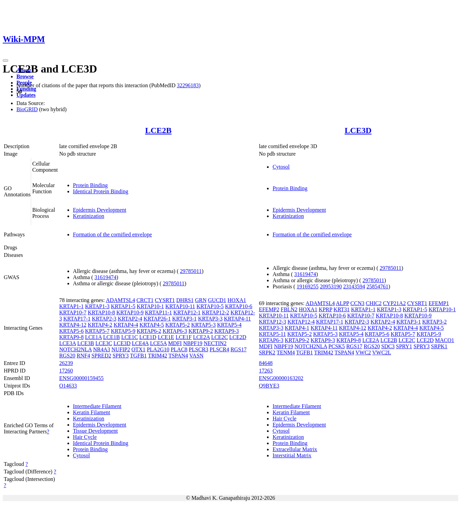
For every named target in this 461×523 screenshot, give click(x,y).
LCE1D (147, 337)
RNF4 (83, 355)
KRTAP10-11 (180, 306)
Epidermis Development (99, 210)
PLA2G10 (158, 349)
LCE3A (67, 343)
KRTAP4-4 (126, 325)
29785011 (191, 271)
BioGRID (27, 109)
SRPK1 (439, 346)
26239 (66, 363)
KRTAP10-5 (210, 306)
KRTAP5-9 (123, 331)
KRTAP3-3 (210, 319)
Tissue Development (95, 431)
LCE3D (358, 130)
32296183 (188, 85)
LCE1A (93, 337)
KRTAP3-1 (184, 319)
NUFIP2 (121, 349)
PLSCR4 (219, 349)
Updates (26, 95)
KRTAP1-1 (71, 306)
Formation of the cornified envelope (112, 234)
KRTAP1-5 (123, 306)
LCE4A (140, 343)
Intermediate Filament (97, 406)
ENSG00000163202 (281, 378)
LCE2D (237, 337)
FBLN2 (289, 309)
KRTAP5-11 (272, 334)
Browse (25, 76)
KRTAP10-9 (130, 312)
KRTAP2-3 (104, 319)
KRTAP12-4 (301, 322)
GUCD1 (217, 300)
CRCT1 (145, 300)
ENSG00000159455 (81, 378)
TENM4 (286, 352)
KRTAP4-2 (100, 325)
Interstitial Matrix (291, 455)
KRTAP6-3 (175, 331)
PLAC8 (179, 349)
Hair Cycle (85, 437)
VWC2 (363, 352)
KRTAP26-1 (157, 319)
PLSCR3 (198, 349)
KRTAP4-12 (73, 325)
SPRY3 (121, 355)
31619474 (105, 277)
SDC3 (388, 346)
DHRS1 (185, 300)
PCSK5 (337, 346)
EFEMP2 (269, 309)
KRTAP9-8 (71, 337)
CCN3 (357, 303)
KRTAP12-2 (215, 312)
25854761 (377, 286)
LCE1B (111, 337)
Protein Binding (90, 185)
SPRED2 (101, 355)
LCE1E (166, 337)
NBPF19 (192, 343)
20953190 (331, 286)
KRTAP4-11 (237, 319)
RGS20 (67, 355)
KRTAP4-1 (297, 328)
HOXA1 (237, 300)
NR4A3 (101, 349)
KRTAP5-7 (97, 331)
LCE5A (158, 343)
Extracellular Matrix (294, 449)
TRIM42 (157, 355)
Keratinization (88, 216)
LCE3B (85, 343)
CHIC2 (374, 303)
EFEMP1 (438, 303)
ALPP (342, 303)
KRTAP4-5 (152, 325)
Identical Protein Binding (100, 191)
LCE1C (129, 337)
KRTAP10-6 (239, 306)
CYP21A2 (394, 303)
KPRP (325, 309)
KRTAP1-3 (97, 306)
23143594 (354, 286)
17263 (265, 371)
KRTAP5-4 (229, 325)
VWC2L (381, 352)
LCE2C (219, 337)
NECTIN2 (215, 343)
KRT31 (342, 309)
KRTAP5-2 (177, 325)
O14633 (68, 386)
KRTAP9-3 (226, 331)
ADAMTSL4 (120, 300)
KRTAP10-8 (101, 312)
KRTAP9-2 (201, 331)
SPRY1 (404, 346)
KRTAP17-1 (77, 319)
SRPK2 (267, 352)
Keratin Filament (91, 412)
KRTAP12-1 (187, 312)
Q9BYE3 (269, 386)
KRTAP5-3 (203, 325)
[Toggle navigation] (5, 61)
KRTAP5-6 (71, 331)
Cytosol (281, 167)
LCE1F (184, 337)
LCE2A (201, 337)
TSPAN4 (178, 355)
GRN (201, 300)
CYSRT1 (165, 300)
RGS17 (238, 349)
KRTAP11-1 (158, 312)
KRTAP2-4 (130, 319)
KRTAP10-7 (73, 312)
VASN (196, 355)
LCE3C (103, 343)
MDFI (175, 343)
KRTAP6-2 (149, 331)
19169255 (308, 286)
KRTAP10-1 (150, 306)
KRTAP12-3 (272, 322)
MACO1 (444, 340)
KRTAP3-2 (434, 322)
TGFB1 (138, 355)
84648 (265, 363)
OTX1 (138, 349)
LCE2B (158, 130)
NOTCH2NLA (75, 349)
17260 (66, 371)
